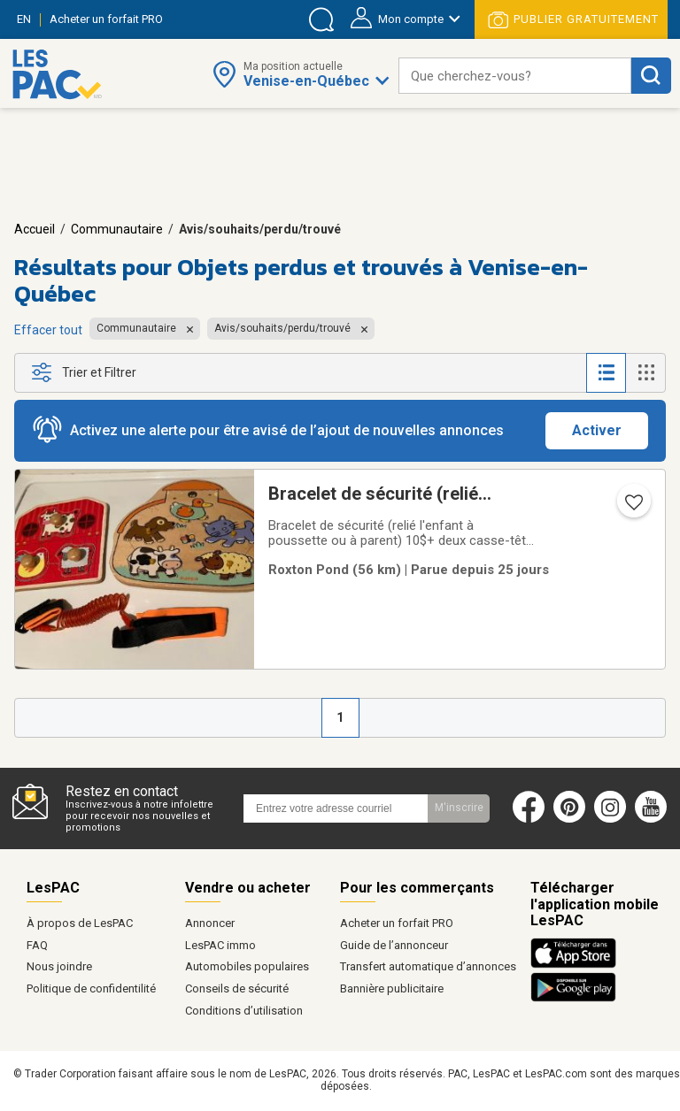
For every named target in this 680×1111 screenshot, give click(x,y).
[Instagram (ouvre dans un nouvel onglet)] (610, 819)
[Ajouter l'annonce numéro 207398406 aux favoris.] (632, 508)
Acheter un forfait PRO (396, 923)
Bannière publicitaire (392, 988)
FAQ (37, 945)
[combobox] (514, 75)
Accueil (34, 229)
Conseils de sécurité (237, 988)
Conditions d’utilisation (244, 1010)
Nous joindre (59, 966)
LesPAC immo (220, 945)
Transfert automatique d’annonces (428, 966)
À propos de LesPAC (80, 923)
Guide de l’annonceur (394, 945)
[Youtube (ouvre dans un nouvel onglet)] (654, 819)
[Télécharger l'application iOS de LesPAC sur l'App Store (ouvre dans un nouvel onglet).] (577, 965)
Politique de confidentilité (91, 988)
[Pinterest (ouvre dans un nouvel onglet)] (569, 819)
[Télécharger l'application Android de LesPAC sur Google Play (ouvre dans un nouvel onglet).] (573, 998)
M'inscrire (459, 807)
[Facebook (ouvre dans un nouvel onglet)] (528, 819)
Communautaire (117, 229)
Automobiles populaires (247, 966)
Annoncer (210, 923)
